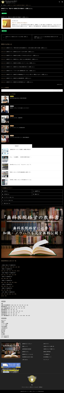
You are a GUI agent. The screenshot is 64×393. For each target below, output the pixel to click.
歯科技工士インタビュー (27, 343)
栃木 (11, 306)
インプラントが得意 (4, 323)
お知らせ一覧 (59, 84)
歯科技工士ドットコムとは (27, 354)
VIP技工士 (3, 332)
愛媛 (14, 314)
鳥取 (9, 312)
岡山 (14, 312)
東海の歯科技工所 (4, 309)
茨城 (9, 306)
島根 (11, 312)
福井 (19, 308)
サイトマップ (46, 359)
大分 (18, 315)
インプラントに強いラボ (9, 197)
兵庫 (9, 311)
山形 (25, 305)
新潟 (12, 308)
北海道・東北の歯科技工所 (5, 305)
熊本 (16, 315)
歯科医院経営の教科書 (26, 349)
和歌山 (14, 311)
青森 (15, 305)
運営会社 (40, 387)
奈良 (11, 311)
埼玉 (16, 306)
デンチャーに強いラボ (8, 200)
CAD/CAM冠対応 (4, 326)
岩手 (17, 305)
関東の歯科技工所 (4, 306)
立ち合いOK (3, 329)
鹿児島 (24, 315)
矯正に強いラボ (7, 203)
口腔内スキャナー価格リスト (49, 349)
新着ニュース (25, 346)
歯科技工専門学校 (47, 351)
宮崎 (21, 315)
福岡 (29, 315)
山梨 (21, 308)
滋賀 (17, 311)
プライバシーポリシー (25, 387)
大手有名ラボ (6, 194)
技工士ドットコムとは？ (34, 387)
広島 (16, 312)
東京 (21, 306)
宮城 (20, 305)
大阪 (22, 311)
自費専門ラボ (37, 191)
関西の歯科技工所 (4, 311)
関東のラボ (37, 194)
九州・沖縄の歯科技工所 (5, 315)
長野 (24, 308)
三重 (16, 309)
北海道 (12, 305)
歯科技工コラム (25, 351)
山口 (19, 312)
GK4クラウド (3, 320)
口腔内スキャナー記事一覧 (49, 346)
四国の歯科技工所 (4, 314)
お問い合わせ (25, 359)
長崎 (13, 315)
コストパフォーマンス (5, 335)
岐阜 (9, 309)
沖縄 (26, 315)
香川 (11, 314)
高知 (16, 314)
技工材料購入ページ (47, 356)
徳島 (9, 314)
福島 (27, 305)
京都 (19, 311)
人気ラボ (5, 191)
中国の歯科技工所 (4, 312)
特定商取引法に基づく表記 (27, 356)
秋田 (22, 305)
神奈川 (24, 306)
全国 (2, 303)
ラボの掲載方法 (47, 354)
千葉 (19, 306)
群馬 (14, 306)
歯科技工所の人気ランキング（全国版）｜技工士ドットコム (29, 391)
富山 (14, 308)
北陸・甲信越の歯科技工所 (5, 308)
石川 (17, 308)
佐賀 (11, 315)
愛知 (14, 309)
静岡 (11, 309)
